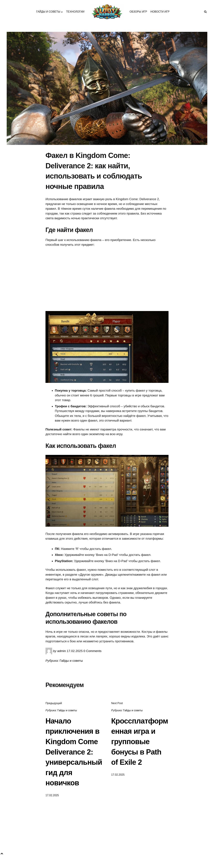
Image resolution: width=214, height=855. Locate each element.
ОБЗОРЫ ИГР (138, 11)
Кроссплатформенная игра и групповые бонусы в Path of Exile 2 (139, 741)
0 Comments (92, 651)
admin (61, 651)
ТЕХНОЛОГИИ (75, 11)
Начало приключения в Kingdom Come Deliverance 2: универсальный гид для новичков (73, 752)
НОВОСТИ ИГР (160, 11)
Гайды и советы (71, 660)
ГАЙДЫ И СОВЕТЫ (48, 11)
